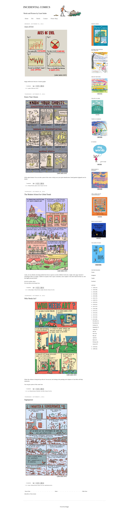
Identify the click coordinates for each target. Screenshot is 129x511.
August (94, 329)
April (94, 337)
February (95, 342)
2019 (94, 302)
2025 (94, 289)
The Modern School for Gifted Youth (37, 194)
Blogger (67, 506)
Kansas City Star (44, 185)
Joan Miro (75, 379)
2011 (94, 319)
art (28, 391)
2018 (94, 304)
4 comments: (28, 483)
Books (38, 18)
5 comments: (28, 86)
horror (37, 88)
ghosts (36, 185)
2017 (94, 306)
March (94, 340)
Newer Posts (27, 491)
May (94, 335)
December (95, 321)
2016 (94, 308)
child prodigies (31, 289)
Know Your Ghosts (31, 97)
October (94, 325)
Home (26, 18)
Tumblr (93, 278)
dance (29, 485)
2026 (94, 287)
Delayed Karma (31, 185)
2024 (94, 291)
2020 (94, 300)
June (94, 333)
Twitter (92, 272)
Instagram (93, 275)
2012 (94, 317)
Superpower (28, 400)
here (42, 384)
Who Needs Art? (30, 298)
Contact (45, 18)
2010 (94, 346)
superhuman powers (48, 485)
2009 (94, 348)
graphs (29, 88)
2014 (94, 312)
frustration (38, 391)
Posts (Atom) (33, 494)
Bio (32, 18)
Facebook (93, 281)
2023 (94, 294)
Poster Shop (54, 18)
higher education (44, 289)
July (94, 331)
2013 (94, 315)
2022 (94, 296)
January (94, 344)
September (95, 327)
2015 (94, 310)
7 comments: (28, 183)
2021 (94, 298)
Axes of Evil (28, 27)
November (95, 323)
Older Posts (84, 491)
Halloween (33, 88)
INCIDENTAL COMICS (36, 7)
